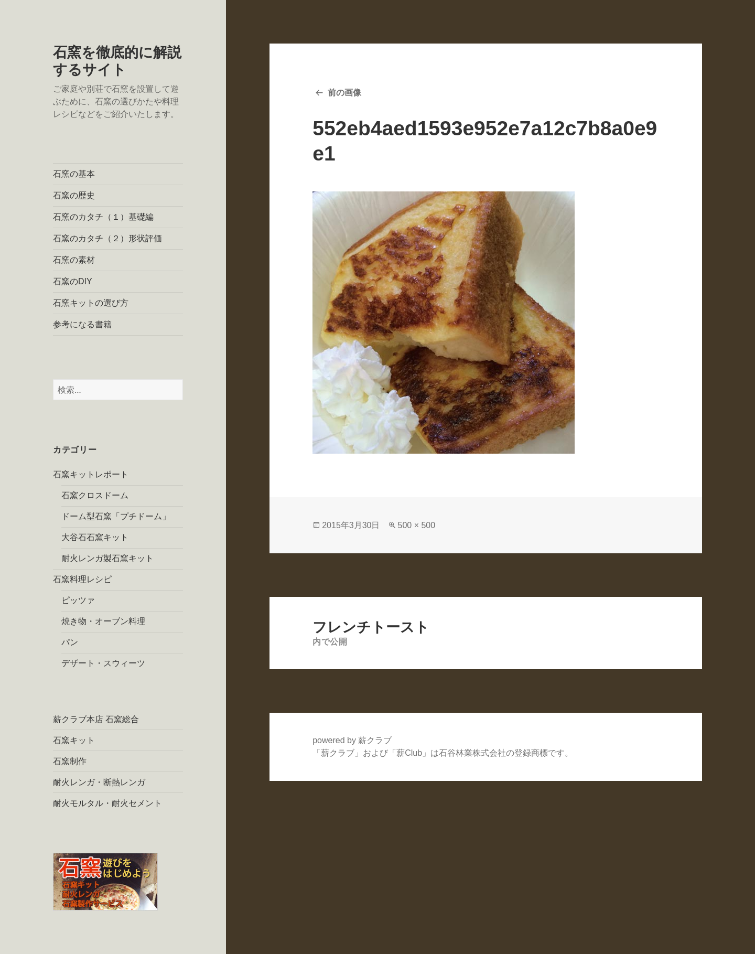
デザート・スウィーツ (103, 663)
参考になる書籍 (82, 324)
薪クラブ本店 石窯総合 (96, 719)
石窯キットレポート (90, 474)
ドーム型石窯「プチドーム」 (115, 516)
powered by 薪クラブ (352, 740)
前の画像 (344, 92)
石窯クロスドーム (94, 495)
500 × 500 (416, 525)
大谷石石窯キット (94, 537)
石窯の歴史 (74, 195)
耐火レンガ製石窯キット (107, 558)
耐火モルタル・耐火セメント (107, 803)
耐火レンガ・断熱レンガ (99, 782)
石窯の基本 (74, 173)
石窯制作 (70, 761)
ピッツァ (78, 600)
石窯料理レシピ (82, 579)
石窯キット (74, 740)
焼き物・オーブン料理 (103, 621)
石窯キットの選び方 (90, 302)
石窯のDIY (72, 281)
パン (69, 642)
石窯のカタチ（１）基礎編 (103, 216)
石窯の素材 (74, 259)
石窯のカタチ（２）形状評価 (107, 238)
